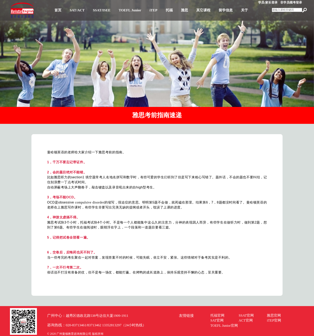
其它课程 (203, 10)
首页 (57, 10)
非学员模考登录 (291, 2)
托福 (169, 10)
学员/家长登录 (268, 2)
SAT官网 (217, 320)
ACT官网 (246, 320)
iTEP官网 (274, 320)
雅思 (184, 10)
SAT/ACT (77, 10)
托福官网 (217, 315)
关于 (244, 10)
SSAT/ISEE (101, 10)
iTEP (153, 10)
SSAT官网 (246, 315)
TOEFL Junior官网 (224, 326)
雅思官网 (274, 315)
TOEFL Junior (130, 10)
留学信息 (226, 10)
